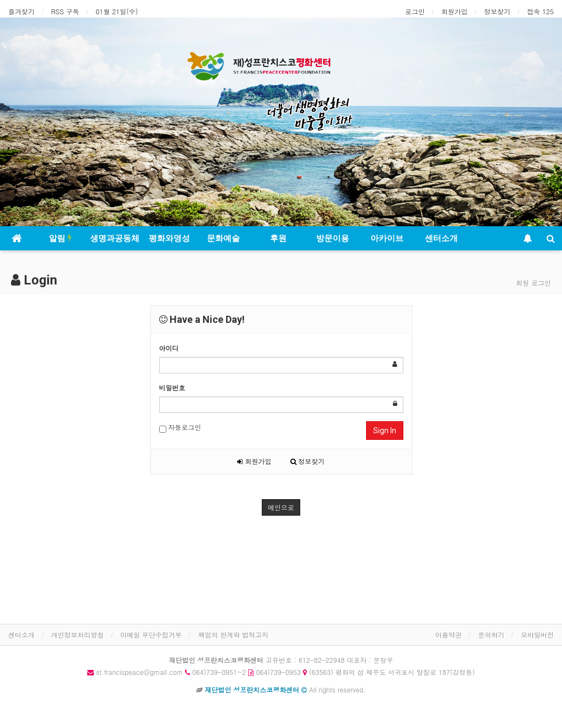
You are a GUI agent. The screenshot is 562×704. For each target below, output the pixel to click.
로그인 (415, 11)
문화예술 (223, 238)
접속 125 (540, 11)
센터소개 (441, 238)
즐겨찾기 (21, 11)
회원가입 (454, 11)
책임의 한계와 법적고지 (233, 634)
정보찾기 (497, 11)
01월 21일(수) (116, 11)
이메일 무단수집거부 (151, 634)
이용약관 (448, 634)
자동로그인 (180, 427)
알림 (60, 238)
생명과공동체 (114, 238)
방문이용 (332, 238)
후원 (278, 238)
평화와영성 (169, 238)
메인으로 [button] (281, 507)
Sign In (384, 430)
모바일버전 (537, 634)
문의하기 (491, 634)
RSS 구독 (65, 11)
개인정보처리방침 (77, 634)
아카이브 (386, 238)
